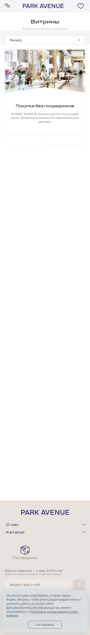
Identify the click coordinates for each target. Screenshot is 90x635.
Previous (25, 140)
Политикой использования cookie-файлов (42, 614)
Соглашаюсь (45, 624)
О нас (12, 525)
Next (65, 140)
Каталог (15, 532)
